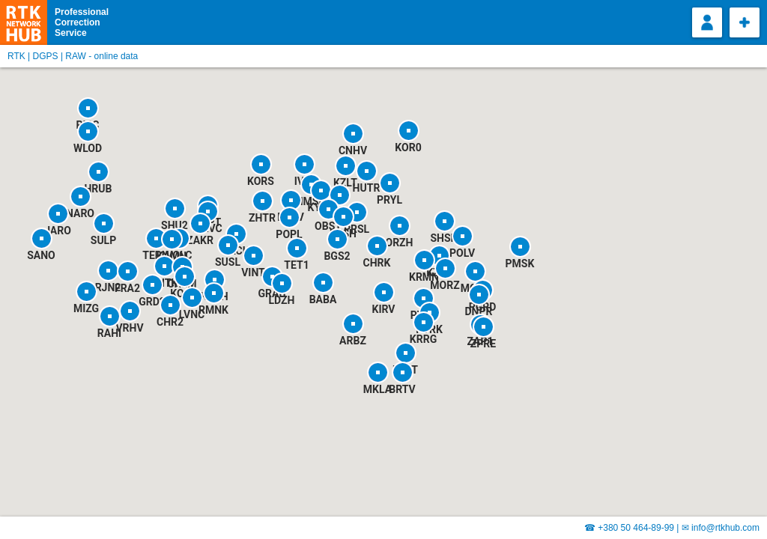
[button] (353, 323)
